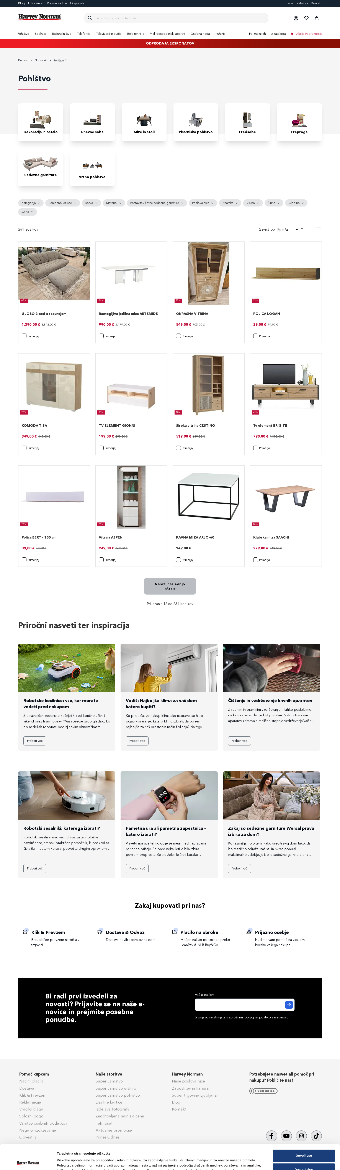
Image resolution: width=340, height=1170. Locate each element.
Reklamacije (30, 1102)
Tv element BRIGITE (270, 425)
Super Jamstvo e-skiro (116, 1088)
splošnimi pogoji (242, 1017)
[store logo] (40, 17)
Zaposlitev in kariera (190, 1088)
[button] (296, 18)
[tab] (170, 207)
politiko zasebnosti (273, 1017)
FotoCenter (36, 3)
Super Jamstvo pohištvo (118, 1095)
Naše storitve (109, 1074)
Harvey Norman (187, 1074)
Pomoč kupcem (34, 1074)
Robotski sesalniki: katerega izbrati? (61, 828)
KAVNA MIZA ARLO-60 (195, 537)
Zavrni (304, 1158)
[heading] (31, 203)
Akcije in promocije (308, 34)
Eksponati (77, 3)
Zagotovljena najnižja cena (120, 1116)
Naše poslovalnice (188, 1081)
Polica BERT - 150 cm (39, 537)
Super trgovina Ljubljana (194, 1095)
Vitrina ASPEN (111, 537)
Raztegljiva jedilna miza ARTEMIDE (128, 314)
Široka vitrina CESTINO (195, 425)
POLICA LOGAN (266, 314)
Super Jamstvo (109, 1081)
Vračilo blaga (31, 1109)
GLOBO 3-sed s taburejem (44, 314)
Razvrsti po (266, 229)
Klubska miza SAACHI (271, 537)
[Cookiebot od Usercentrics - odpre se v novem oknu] (28, 1161)
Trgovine (287, 3)
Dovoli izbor (303, 1145)
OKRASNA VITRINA (192, 314)
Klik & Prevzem (33, 1095)
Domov (23, 60)
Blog (21, 3)
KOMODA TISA (34, 425)
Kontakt (316, 3)
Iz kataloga (278, 34)
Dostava (26, 1088)
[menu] (170, 34)
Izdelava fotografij (112, 1109)
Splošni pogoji (32, 1116)
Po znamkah (257, 34)
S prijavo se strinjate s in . (242, 1017)
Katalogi (302, 3)
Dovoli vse (304, 1131)
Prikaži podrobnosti (226, 1160)
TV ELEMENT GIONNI (117, 425)
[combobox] (180, 18)
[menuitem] (23, 34)
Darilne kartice (57, 3)
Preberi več (34, 741)
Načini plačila (31, 1081)
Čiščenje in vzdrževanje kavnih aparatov (270, 700)
